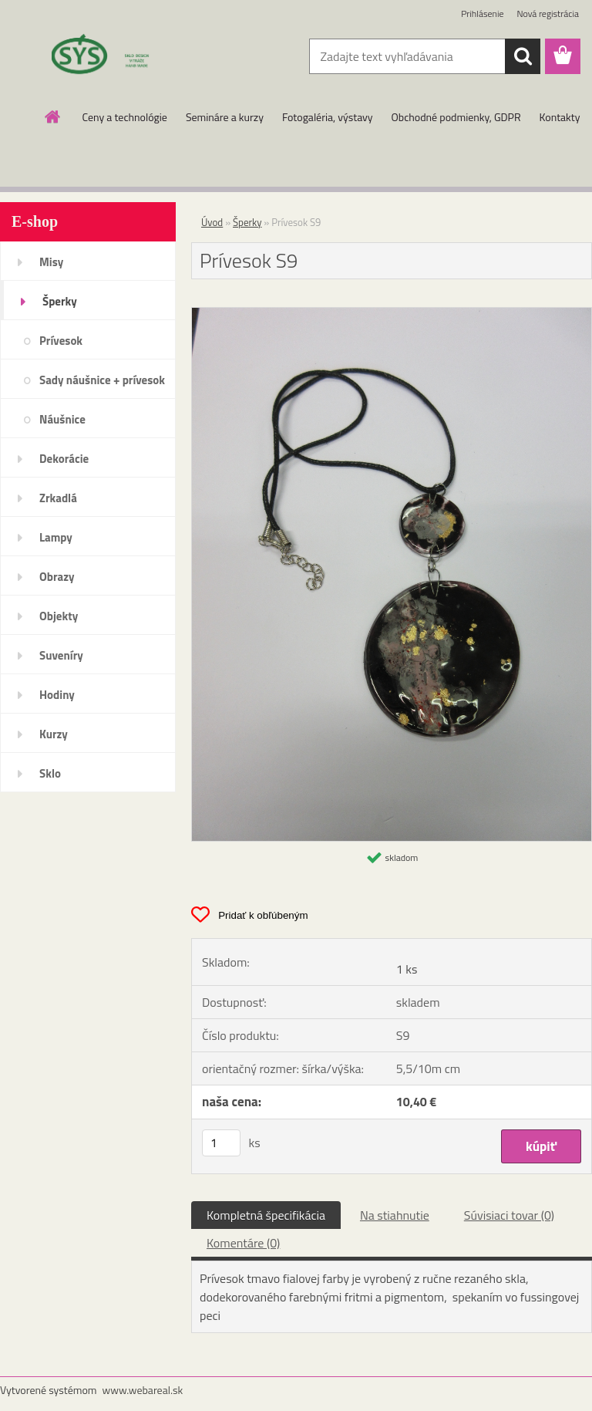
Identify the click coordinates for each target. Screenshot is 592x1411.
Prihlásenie (482, 13)
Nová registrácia (547, 13)
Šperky (59, 301)
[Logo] (106, 57)
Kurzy (53, 734)
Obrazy (57, 577)
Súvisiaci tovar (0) (509, 1215)
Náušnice (62, 419)
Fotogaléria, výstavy (327, 117)
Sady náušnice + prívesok (102, 380)
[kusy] (221, 1142)
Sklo (50, 773)
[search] (522, 56)
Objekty (58, 616)
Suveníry (61, 655)
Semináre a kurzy (225, 117)
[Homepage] (53, 116)
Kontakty (560, 117)
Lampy (55, 537)
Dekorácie (64, 459)
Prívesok (60, 340)
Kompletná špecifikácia (266, 1215)
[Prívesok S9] (391, 314)
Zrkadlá (58, 498)
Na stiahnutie (394, 1215)
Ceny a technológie (124, 117)
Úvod (212, 222)
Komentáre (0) (243, 1243)
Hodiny (57, 695)
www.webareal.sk (143, 1390)
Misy (51, 262)
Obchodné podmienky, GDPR (456, 117)
